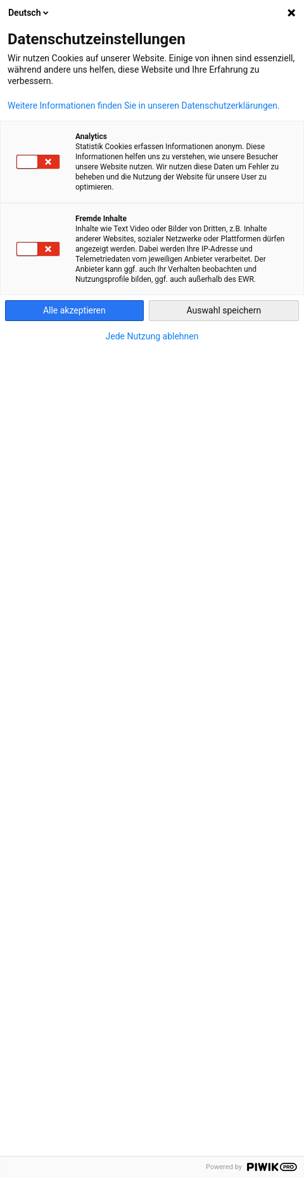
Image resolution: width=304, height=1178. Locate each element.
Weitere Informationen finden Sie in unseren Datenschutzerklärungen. (144, 105)
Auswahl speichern (224, 310)
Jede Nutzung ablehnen (152, 336)
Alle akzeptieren (74, 310)
